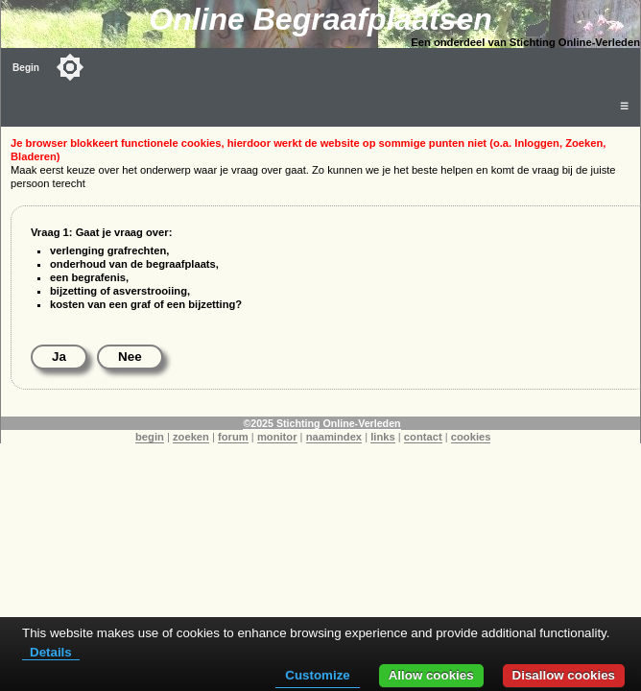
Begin (25, 67)
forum (233, 436)
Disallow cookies (563, 675)
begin (149, 436)
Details (51, 652)
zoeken (191, 436)
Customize (317, 675)
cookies (471, 436)
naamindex (334, 436)
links (382, 436)
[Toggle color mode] (70, 67)
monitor (277, 436)
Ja (59, 356)
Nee (130, 356)
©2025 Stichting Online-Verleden (321, 423)
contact (423, 436)
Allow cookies (431, 675)
